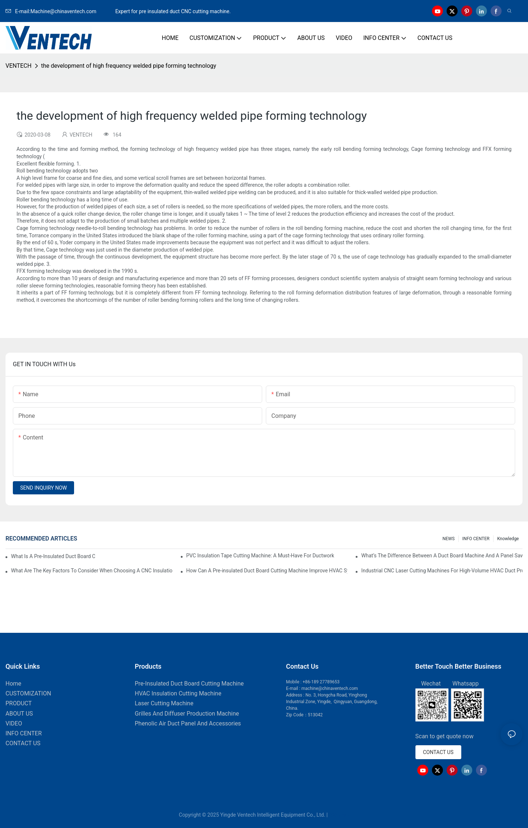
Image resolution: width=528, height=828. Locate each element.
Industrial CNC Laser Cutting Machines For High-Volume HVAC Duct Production (441, 570)
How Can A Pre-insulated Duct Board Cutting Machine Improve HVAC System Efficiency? (267, 570)
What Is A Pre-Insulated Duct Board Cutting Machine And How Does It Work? (53, 556)
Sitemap (339, 815)
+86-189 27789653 (321, 681)
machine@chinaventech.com (329, 688)
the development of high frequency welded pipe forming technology (128, 65)
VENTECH (19, 65)
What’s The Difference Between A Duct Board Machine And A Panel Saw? (441, 555)
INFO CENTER (475, 538)
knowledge (508, 538)
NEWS (449, 538)
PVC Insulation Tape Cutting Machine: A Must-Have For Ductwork (260, 555)
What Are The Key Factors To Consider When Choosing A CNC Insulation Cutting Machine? (91, 570)
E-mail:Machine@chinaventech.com (60, 11)
